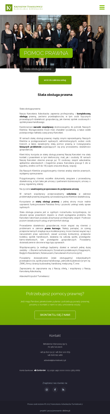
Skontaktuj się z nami (55, 314)
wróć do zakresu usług (55, 80)
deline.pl (66, 411)
